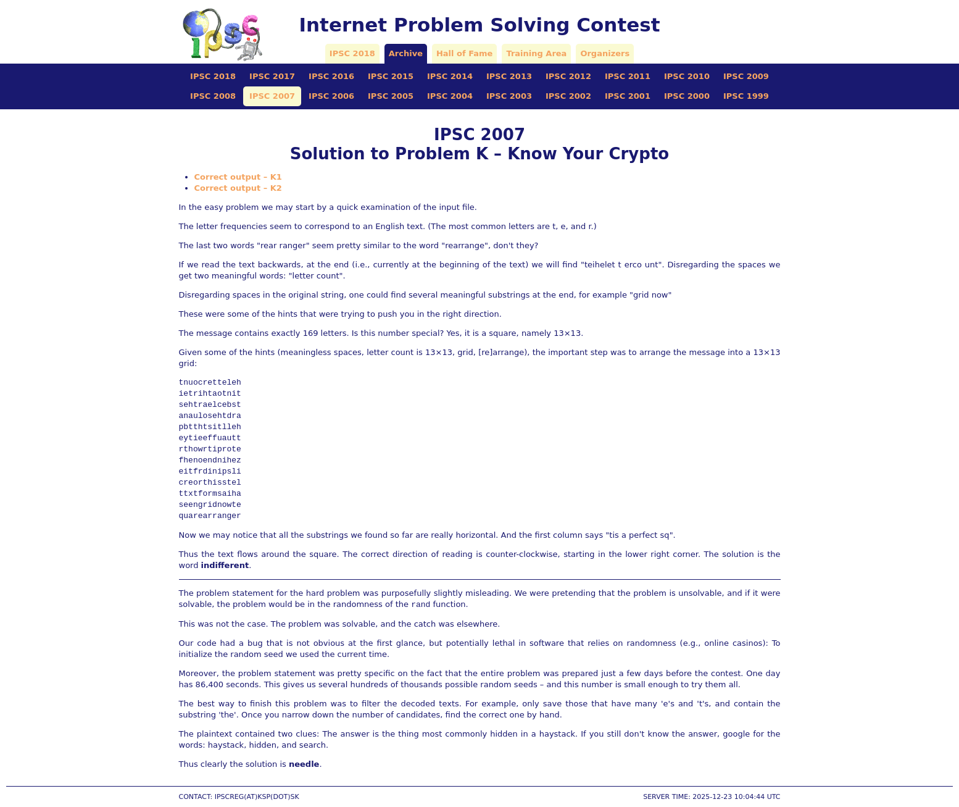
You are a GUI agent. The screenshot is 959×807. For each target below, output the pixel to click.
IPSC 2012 (568, 76)
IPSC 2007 (272, 96)
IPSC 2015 (390, 76)
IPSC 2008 (213, 96)
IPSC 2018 (352, 53)
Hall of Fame (464, 53)
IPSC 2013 (509, 76)
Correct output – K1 (238, 177)
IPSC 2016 (331, 76)
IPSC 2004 (450, 96)
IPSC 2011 (627, 76)
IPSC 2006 (331, 96)
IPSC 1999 (746, 96)
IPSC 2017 (272, 76)
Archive (406, 53)
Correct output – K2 (238, 188)
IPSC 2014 (450, 76)
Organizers (604, 53)
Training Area (536, 53)
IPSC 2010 (687, 76)
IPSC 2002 (568, 96)
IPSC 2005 (390, 96)
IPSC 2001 (627, 96)
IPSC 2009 (746, 76)
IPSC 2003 (509, 96)
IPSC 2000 (687, 96)
